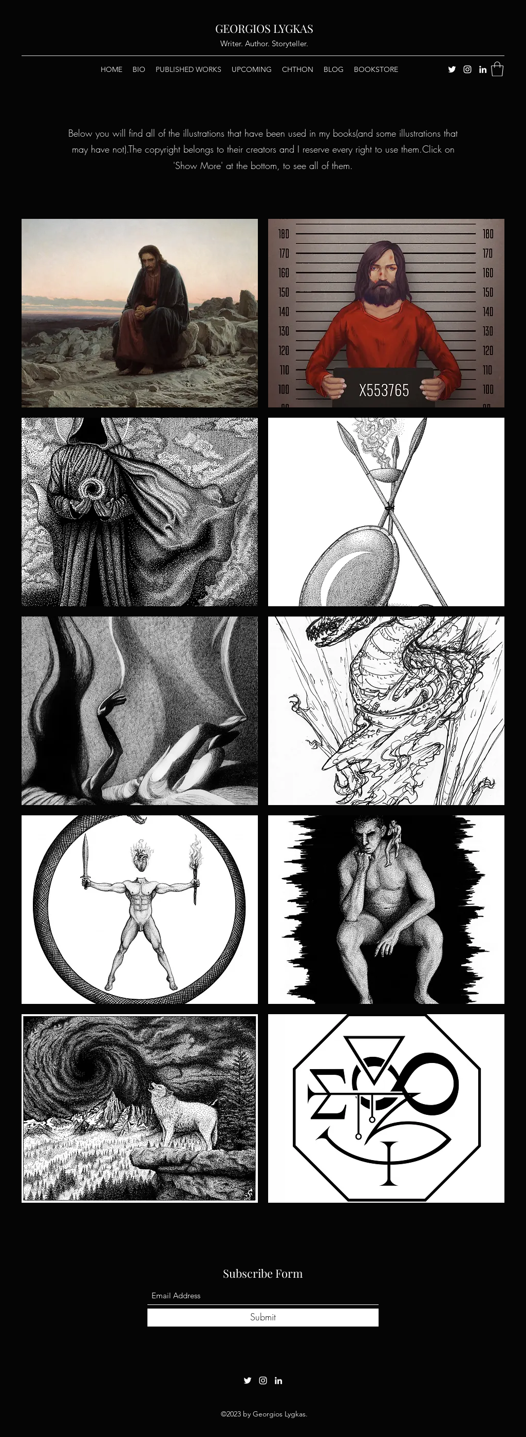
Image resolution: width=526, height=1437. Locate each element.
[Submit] (263, 1318)
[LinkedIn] (483, 69)
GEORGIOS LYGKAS (264, 28)
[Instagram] (467, 69)
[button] (497, 69)
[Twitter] (452, 69)
